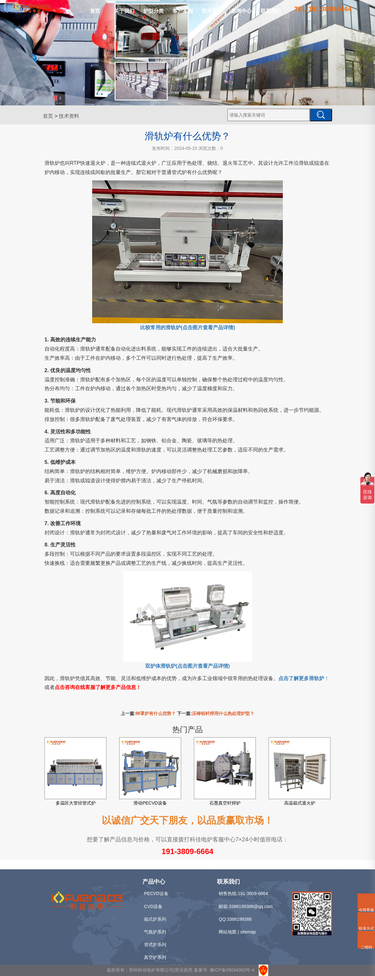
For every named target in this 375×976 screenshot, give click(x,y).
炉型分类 (153, 11)
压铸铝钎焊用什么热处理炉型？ (223, 713)
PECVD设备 (156, 893)
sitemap (248, 931)
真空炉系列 (155, 957)
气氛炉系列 (155, 931)
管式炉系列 (155, 944)
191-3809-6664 (188, 851)
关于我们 (124, 11)
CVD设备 (153, 906)
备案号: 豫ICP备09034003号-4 (224, 970)
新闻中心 (241, 11)
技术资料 (212, 11)
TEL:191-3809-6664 (322, 8)
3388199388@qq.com (251, 906)
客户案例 (183, 11)
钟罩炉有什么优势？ (156, 713)
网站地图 (227, 931)
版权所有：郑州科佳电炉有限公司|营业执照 (150, 970)
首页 (95, 11)
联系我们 (271, 11)
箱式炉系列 (155, 919)
